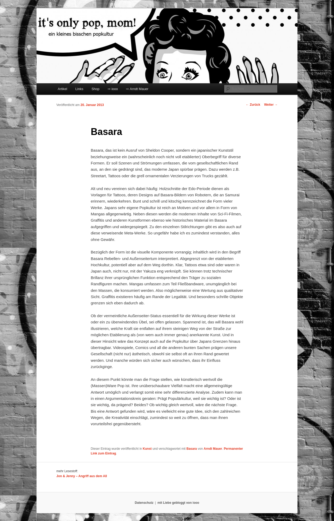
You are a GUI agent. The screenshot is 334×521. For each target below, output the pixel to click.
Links (79, 89)
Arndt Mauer (213, 449)
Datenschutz (144, 503)
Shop (95, 89)
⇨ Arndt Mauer (137, 89)
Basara (191, 449)
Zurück (253, 104)
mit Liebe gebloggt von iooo (178, 503)
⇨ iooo (113, 89)
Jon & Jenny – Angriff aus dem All (81, 476)
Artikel (62, 89)
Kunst (147, 449)
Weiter (271, 104)
